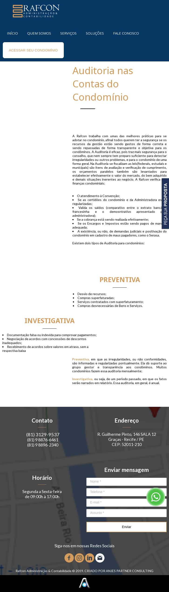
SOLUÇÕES (95, 33)
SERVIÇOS (68, 33)
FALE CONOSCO (126, 33)
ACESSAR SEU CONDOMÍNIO (33, 50)
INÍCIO (12, 33)
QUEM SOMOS (39, 33)
